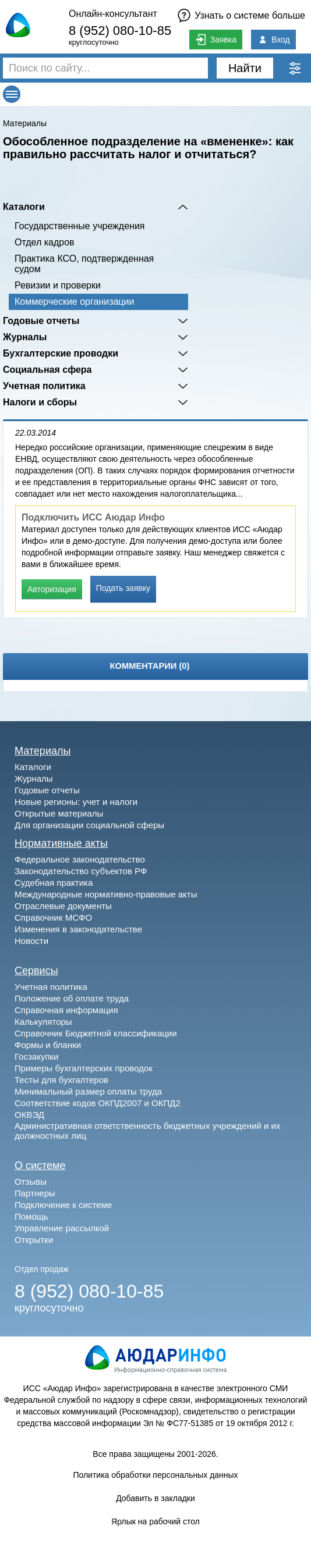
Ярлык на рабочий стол (155, 1521)
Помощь (31, 1216)
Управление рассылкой (62, 1228)
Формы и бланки (48, 1045)
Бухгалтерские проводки (60, 353)
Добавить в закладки (155, 1498)
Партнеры (35, 1193)
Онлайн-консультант (113, 14)
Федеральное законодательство (80, 859)
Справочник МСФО (53, 917)
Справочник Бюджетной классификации (96, 1033)
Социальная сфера (47, 370)
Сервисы (36, 970)
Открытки (34, 1240)
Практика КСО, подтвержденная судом (84, 264)
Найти (244, 68)
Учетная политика (44, 386)
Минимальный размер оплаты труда (88, 1091)
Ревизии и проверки (58, 285)
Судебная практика (54, 883)
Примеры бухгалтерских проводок (84, 1068)
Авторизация (51, 589)
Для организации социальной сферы (89, 825)
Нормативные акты (61, 843)
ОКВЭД (29, 1115)
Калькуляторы (43, 1022)
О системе (40, 1165)
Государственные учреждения (79, 226)
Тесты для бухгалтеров (61, 1080)
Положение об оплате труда (72, 998)
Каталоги (24, 207)
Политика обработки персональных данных (155, 1475)
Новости (31, 941)
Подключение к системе (63, 1205)
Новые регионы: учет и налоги (76, 802)
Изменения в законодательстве (78, 929)
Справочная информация (66, 1010)
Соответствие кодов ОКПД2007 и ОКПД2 (98, 1103)
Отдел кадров (45, 242)
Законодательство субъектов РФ (81, 871)
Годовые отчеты (41, 321)
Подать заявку (123, 588)
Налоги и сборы (40, 402)
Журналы (25, 337)
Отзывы (31, 1181)
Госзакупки (36, 1056)
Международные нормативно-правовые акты (106, 894)
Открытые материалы (59, 813)
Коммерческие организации (74, 302)
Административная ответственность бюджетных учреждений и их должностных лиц (147, 1131)
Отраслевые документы (63, 906)
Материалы (25, 123)
